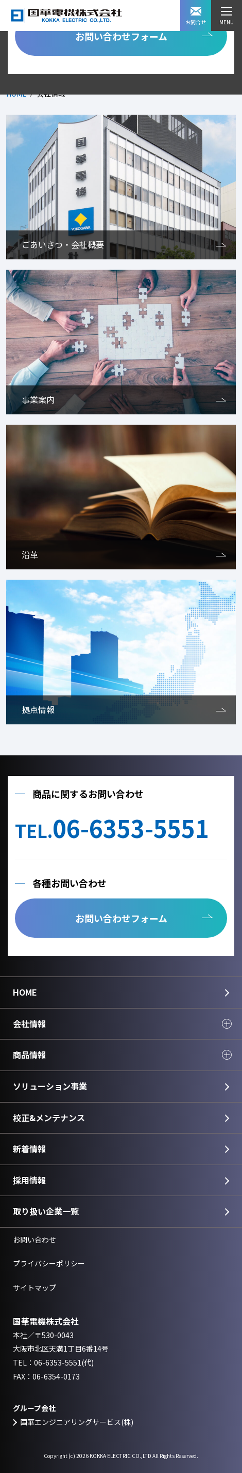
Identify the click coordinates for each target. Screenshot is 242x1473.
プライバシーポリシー (49, 1263)
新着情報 (29, 1148)
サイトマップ (34, 1287)
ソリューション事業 (50, 1086)
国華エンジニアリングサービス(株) (76, 1422)
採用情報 (29, 1180)
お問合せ (195, 16)
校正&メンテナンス (49, 1117)
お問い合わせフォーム (121, 36)
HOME (25, 992)
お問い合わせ (34, 1239)
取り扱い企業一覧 (46, 1211)
